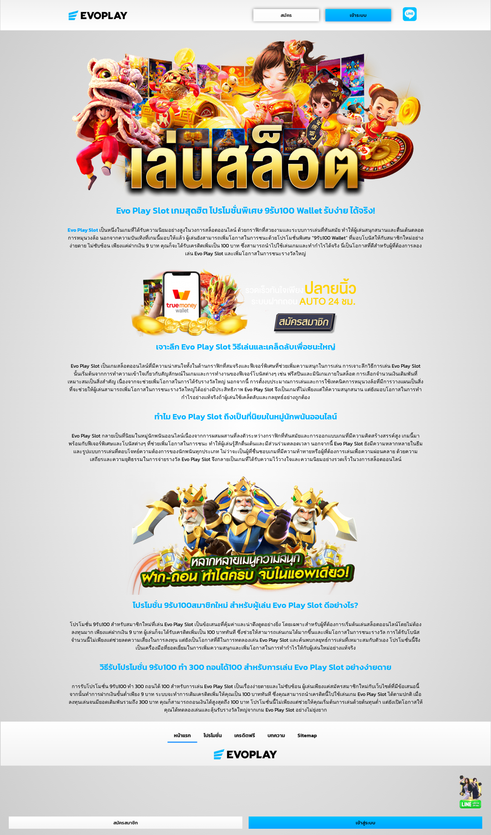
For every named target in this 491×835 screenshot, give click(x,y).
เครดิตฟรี (245, 735)
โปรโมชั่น (213, 735)
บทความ (276, 735)
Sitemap (307, 735)
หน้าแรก (182, 735)
